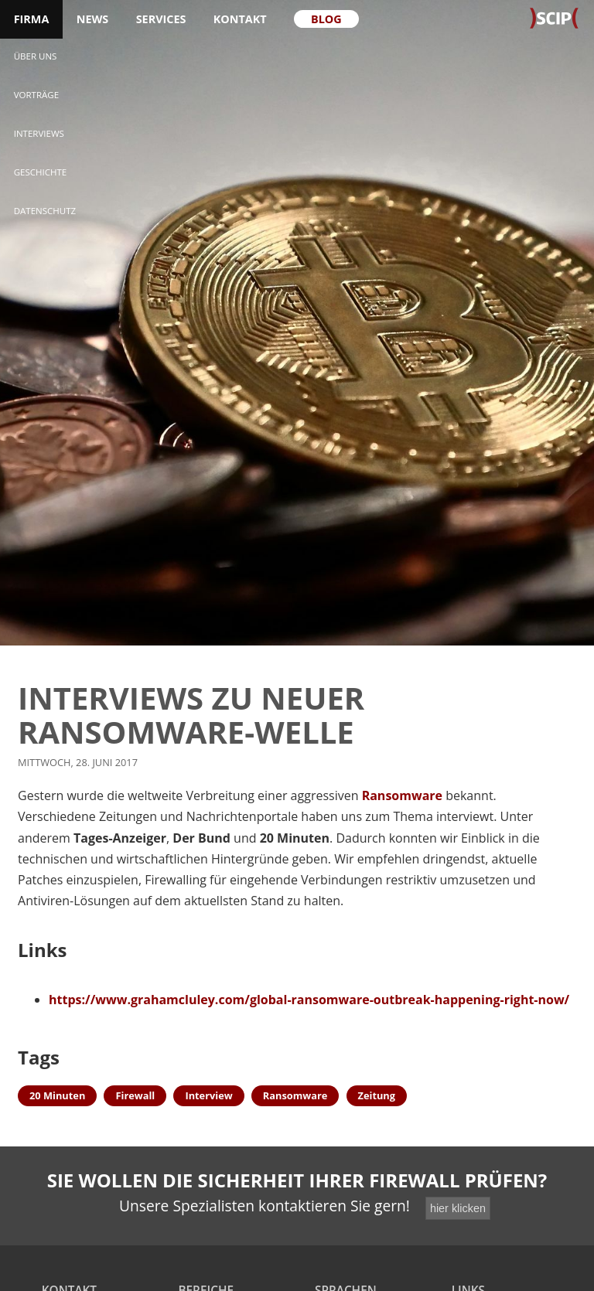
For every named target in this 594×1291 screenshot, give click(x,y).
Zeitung (376, 1095)
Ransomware (402, 795)
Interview (208, 1095)
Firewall (135, 1095)
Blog (326, 19)
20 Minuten (57, 1095)
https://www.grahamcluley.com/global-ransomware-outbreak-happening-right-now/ (309, 999)
